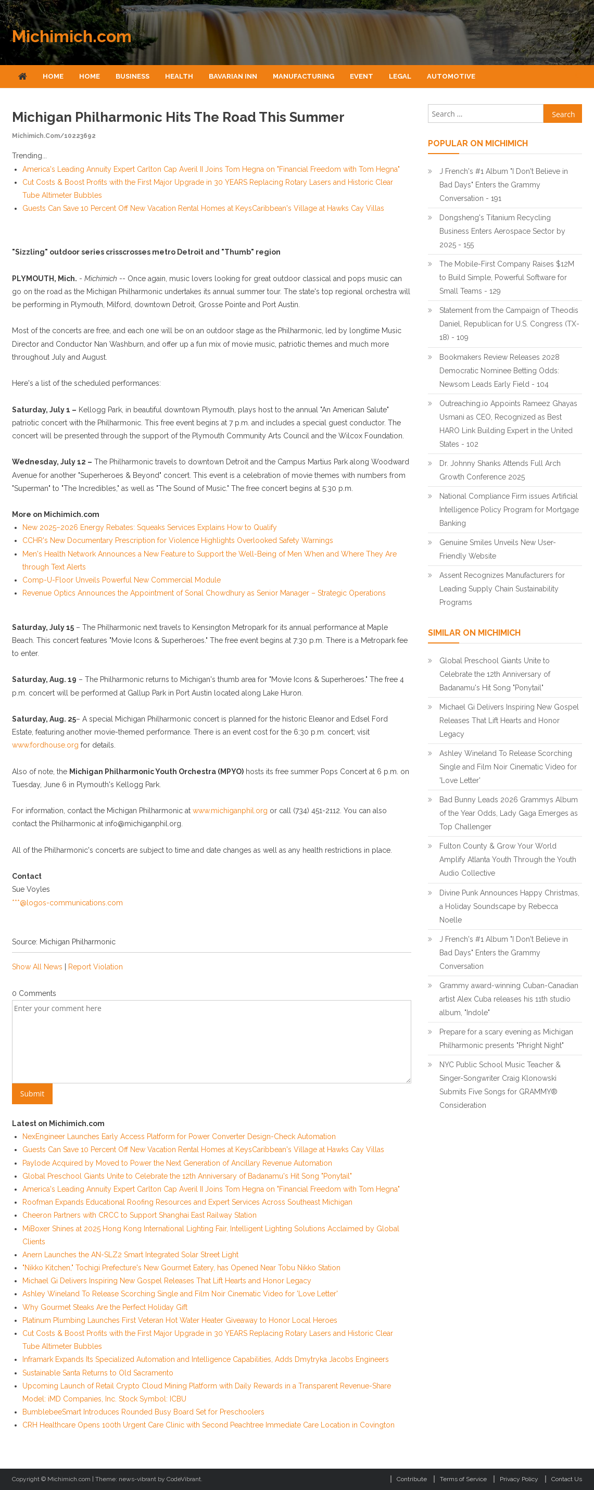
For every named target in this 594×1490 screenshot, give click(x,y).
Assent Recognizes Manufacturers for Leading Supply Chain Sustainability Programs (502, 589)
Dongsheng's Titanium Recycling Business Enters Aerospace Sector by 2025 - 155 (502, 231)
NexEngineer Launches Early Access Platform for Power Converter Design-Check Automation (179, 1136)
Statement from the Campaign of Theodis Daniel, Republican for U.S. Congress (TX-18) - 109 (509, 324)
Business (132, 76)
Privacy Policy (519, 1479)
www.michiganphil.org (230, 810)
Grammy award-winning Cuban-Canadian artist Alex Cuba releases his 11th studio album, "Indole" (508, 999)
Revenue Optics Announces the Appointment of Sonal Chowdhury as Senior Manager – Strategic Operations (204, 593)
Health (179, 76)
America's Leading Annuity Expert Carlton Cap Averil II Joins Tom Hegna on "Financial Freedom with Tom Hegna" (211, 169)
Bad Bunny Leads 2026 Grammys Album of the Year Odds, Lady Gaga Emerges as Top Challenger (508, 813)
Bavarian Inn (233, 76)
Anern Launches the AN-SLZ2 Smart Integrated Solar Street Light (130, 1255)
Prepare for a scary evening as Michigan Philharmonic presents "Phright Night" (506, 1039)
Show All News (37, 967)
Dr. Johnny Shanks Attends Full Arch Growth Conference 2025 (500, 470)
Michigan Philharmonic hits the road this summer (178, 117)
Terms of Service (463, 1479)
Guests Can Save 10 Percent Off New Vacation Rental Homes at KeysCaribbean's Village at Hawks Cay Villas (203, 208)
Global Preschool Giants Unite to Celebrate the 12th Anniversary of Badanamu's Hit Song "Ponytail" (187, 1176)
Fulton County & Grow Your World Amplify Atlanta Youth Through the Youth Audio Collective (507, 859)
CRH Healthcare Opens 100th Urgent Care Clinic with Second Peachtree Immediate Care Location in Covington (208, 1425)
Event (361, 76)
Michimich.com (72, 36)
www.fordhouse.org (45, 745)
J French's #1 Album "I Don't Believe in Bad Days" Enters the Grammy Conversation (503, 952)
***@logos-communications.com (67, 903)
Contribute (412, 1479)
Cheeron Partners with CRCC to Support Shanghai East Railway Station (139, 1215)
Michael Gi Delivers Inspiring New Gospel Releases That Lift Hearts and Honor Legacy (166, 1281)
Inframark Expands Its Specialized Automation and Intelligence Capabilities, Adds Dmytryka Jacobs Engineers (205, 1359)
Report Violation (95, 967)
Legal (400, 76)
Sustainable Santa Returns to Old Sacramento (97, 1373)
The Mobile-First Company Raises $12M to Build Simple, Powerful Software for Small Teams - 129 (506, 277)
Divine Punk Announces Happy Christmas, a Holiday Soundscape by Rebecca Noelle (509, 906)
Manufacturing (303, 76)
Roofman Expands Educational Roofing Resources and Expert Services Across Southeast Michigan (187, 1202)
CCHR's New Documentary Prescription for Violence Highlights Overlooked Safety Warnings (177, 540)
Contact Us (566, 1479)
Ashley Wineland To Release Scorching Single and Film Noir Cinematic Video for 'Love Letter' (180, 1294)
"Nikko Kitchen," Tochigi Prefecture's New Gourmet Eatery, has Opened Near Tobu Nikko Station (181, 1268)
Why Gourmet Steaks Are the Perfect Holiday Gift (104, 1307)
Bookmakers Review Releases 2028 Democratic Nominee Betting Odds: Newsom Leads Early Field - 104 (499, 370)
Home (53, 76)
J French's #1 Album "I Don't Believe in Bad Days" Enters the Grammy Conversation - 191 (503, 185)
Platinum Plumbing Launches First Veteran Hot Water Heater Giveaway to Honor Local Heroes (179, 1320)
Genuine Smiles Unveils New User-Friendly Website (497, 549)
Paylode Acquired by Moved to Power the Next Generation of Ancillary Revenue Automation (177, 1163)
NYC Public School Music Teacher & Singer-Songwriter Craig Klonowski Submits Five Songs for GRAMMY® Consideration (500, 1084)
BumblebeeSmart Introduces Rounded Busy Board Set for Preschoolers (143, 1412)
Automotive (451, 76)
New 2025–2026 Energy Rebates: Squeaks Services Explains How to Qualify (149, 527)
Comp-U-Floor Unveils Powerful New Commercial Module (121, 580)
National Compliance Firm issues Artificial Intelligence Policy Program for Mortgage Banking (509, 509)
